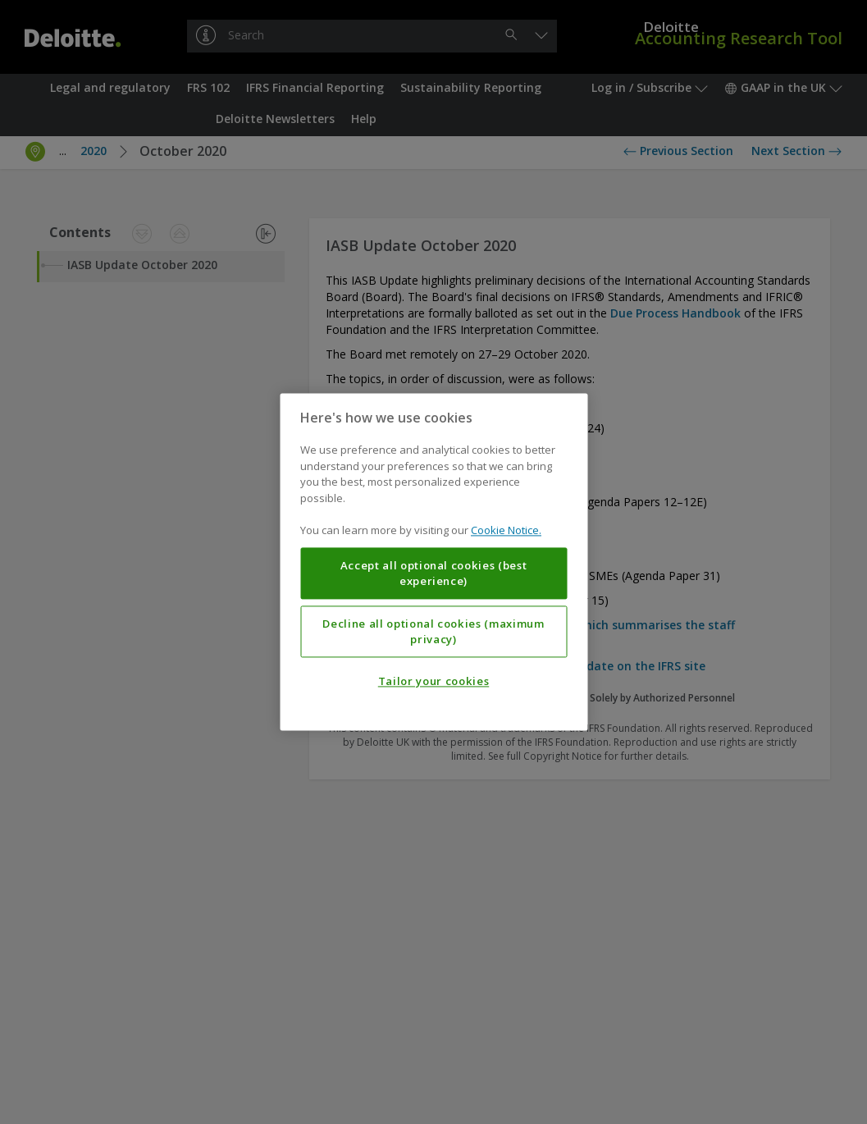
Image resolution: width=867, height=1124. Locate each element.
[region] (433, 561)
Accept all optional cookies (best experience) (433, 573)
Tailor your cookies (433, 681)
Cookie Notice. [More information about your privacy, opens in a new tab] (506, 530)
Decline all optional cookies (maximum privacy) (433, 632)
